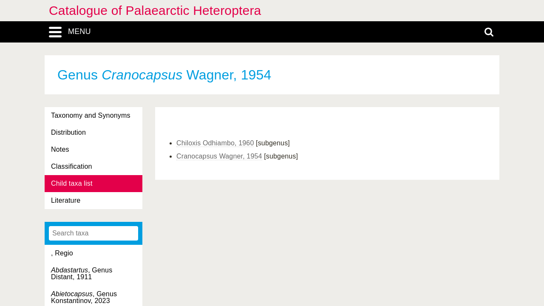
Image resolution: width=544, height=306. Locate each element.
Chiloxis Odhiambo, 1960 (215, 143)
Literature (65, 200)
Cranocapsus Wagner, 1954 (219, 156)
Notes (60, 149)
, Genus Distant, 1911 (81, 273)
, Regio (62, 253)
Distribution (68, 132)
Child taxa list (72, 183)
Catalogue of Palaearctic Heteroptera (155, 10)
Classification (71, 166)
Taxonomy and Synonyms (90, 115)
